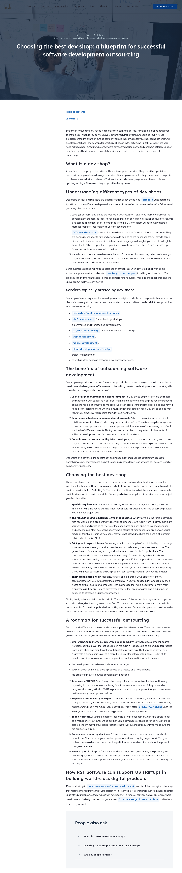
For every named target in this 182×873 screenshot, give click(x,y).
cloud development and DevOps (92, 349)
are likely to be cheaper (121, 273)
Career (117, 6)
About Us (104, 6)
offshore (148, 199)
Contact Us (132, 6)
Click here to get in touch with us (138, 799)
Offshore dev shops (84, 232)
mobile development (85, 342)
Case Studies (61, 6)
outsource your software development (111, 786)
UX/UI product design (86, 330)
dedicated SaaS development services (96, 313)
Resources (79, 6)
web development (83, 336)
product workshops (150, 706)
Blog (92, 6)
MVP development (83, 319)
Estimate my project (165, 6)
